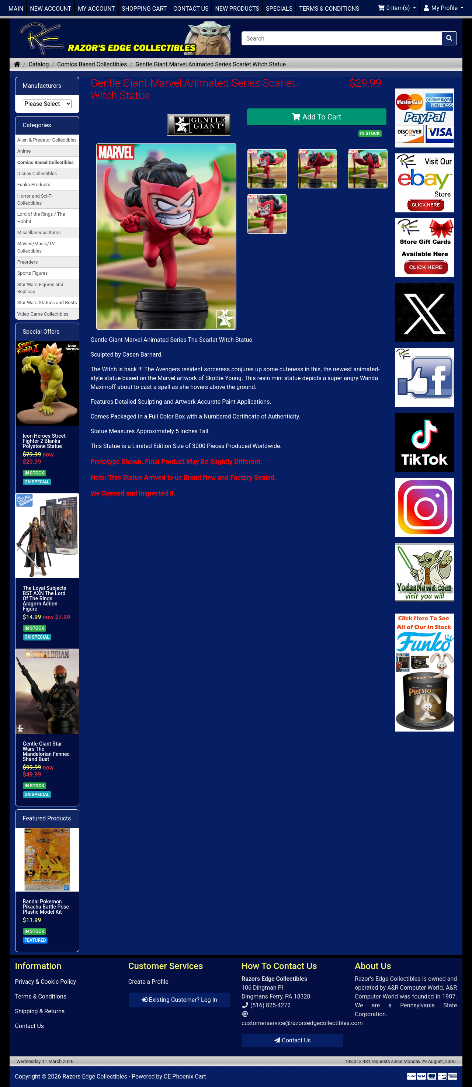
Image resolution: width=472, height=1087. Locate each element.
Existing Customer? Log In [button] (179, 999)
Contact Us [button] (292, 1040)
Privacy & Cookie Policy (45, 981)
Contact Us (29, 1025)
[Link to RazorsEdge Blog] (425, 442)
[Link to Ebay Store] (425, 182)
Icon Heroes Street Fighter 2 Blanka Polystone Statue (44, 441)
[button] (397, 8)
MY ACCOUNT (96, 8)
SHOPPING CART (144, 8)
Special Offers (41, 331)
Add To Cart (316, 116)
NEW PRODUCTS (237, 8)
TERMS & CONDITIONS (329, 8)
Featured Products (47, 818)
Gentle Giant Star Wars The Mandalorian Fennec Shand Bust (46, 751)
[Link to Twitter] (425, 312)
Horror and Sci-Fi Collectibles (34, 199)
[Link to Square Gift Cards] (425, 247)
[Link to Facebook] (425, 377)
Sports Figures (32, 273)
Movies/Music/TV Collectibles (36, 247)
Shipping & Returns (40, 1011)
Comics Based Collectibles (92, 64)
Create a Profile (148, 981)
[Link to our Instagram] (425, 507)
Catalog (38, 64)
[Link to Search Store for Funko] (425, 673)
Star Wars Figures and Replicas (40, 288)
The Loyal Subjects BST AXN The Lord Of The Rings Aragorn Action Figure (44, 598)
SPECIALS (279, 8)
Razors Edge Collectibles (94, 1076)
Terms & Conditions (41, 996)
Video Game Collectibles (43, 314)
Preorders (27, 262)
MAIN (15, 8)
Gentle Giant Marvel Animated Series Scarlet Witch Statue (210, 64)
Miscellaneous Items (39, 232)
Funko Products (33, 184)
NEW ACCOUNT (50, 8)
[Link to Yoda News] (425, 572)
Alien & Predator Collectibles (47, 140)
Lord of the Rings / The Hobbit (41, 217)
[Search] (342, 38)
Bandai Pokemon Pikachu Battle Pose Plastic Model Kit (46, 906)
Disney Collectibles (37, 173)
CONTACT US (190, 8)
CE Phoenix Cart (185, 1076)
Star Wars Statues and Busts (47, 302)
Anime (24, 151)
